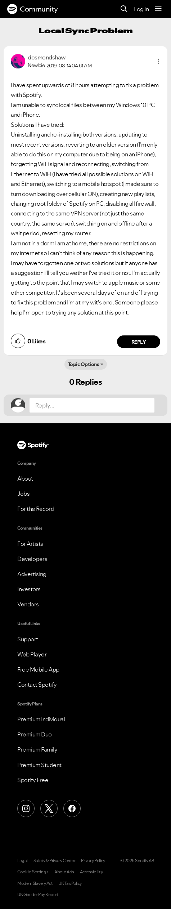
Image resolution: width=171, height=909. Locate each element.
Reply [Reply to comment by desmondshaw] (138, 342)
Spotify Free (32, 780)
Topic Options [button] (83, 364)
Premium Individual (41, 719)
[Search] (124, 9)
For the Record (35, 509)
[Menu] (158, 9)
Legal (22, 861)
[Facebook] (72, 808)
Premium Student (39, 765)
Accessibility (91, 872)
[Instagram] (26, 808)
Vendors (28, 604)
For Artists (30, 544)
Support (27, 639)
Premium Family (37, 749)
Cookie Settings (33, 872)
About (25, 478)
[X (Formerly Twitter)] (49, 808)
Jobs (23, 494)
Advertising (31, 574)
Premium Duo (34, 734)
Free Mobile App (38, 669)
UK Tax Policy (70, 883)
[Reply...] (92, 405)
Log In (141, 9)
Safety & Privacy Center (54, 861)
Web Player (31, 654)
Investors (29, 589)
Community (32, 9)
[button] (158, 61)
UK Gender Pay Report (37, 894)
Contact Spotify (37, 685)
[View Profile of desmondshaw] (47, 57)
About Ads (64, 872)
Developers (32, 559)
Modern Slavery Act (35, 883)
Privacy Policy (93, 861)
